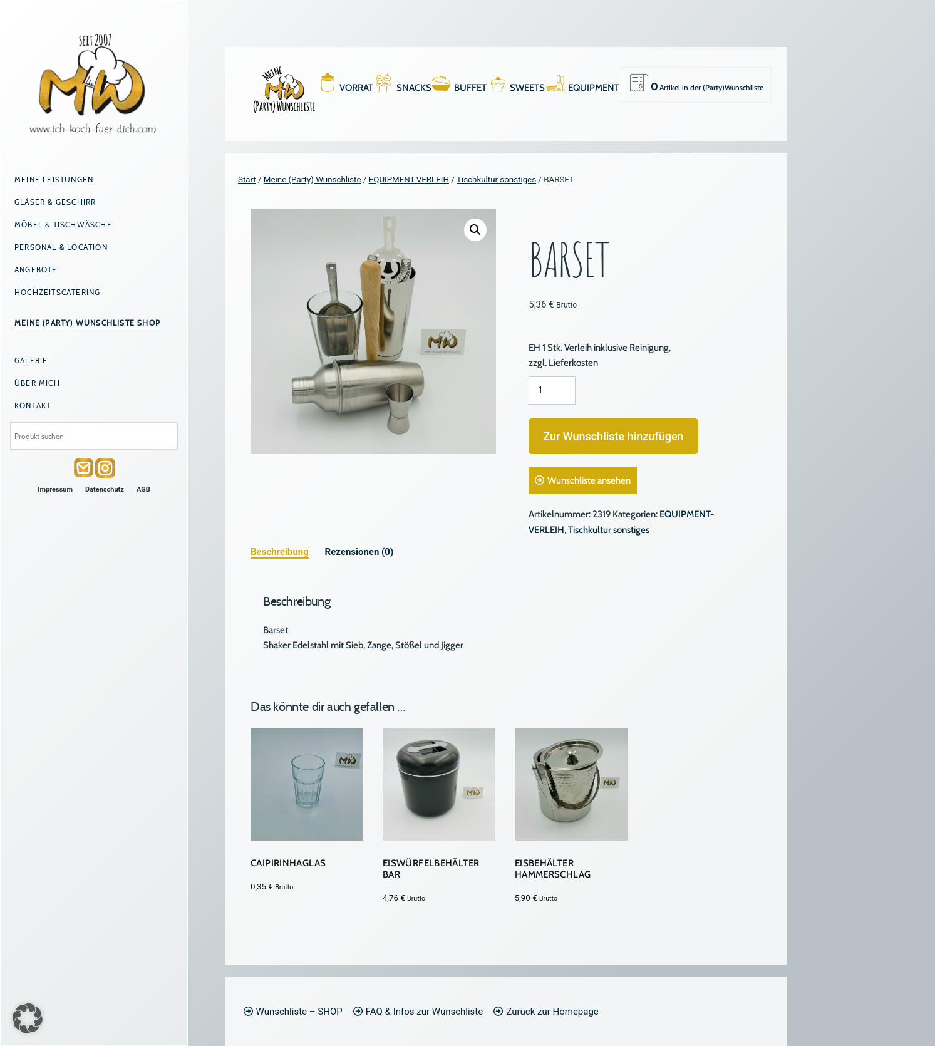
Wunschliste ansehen (589, 480)
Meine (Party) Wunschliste (312, 179)
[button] (475, 230)
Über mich (37, 383)
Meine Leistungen (53, 179)
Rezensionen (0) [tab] (359, 551)
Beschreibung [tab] (280, 551)
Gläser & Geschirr (55, 202)
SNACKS (413, 87)
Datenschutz (104, 489)
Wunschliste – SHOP (299, 1011)
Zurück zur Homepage (552, 1011)
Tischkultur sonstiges (496, 179)
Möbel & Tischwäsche (63, 224)
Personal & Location (61, 247)
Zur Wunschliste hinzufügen (613, 436)
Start (247, 179)
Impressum (55, 489)
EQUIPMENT (593, 87)
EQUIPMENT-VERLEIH (409, 179)
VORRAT (356, 87)
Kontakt (32, 405)
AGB (143, 489)
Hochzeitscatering (57, 292)
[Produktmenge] (552, 390)
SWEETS (527, 87)
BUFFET (470, 87)
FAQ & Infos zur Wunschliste (424, 1011)
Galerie (31, 360)
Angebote (36, 269)
